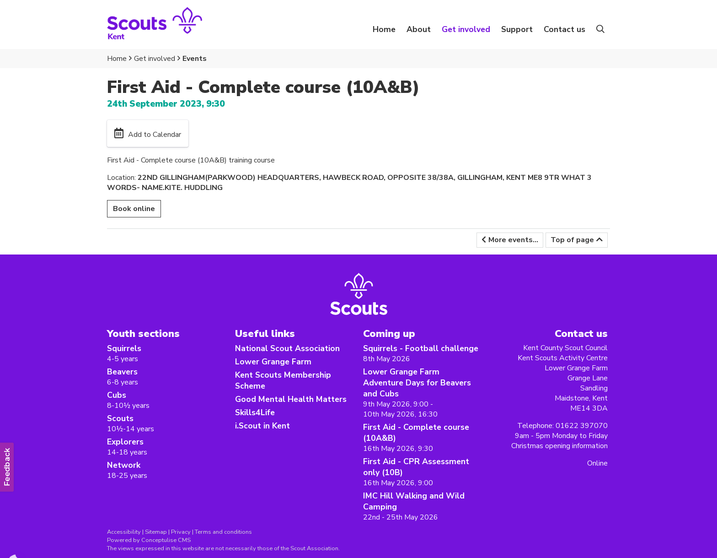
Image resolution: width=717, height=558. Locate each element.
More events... (513, 240)
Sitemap (156, 532)
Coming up (389, 333)
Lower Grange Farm (273, 361)
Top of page (572, 240)
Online (597, 463)
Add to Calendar (154, 135)
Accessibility (124, 532)
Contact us (564, 29)
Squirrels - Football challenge (420, 348)
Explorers (125, 441)
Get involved (154, 59)
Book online (134, 209)
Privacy (181, 532)
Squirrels (124, 348)
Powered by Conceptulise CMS (149, 540)
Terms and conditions (223, 532)
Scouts (120, 418)
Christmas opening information (559, 446)
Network (123, 465)
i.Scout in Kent (262, 425)
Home (384, 29)
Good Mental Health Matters (291, 399)
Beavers (122, 371)
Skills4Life (255, 412)
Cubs (116, 395)
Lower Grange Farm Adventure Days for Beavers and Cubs (417, 382)
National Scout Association (287, 348)
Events (194, 59)
